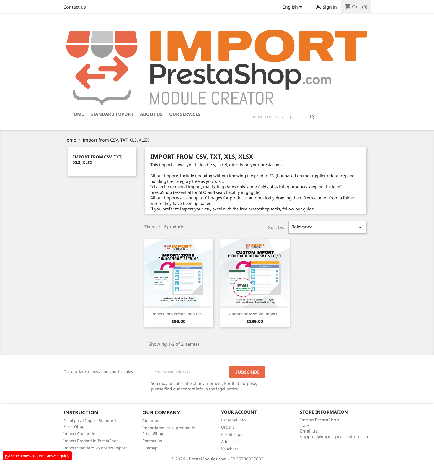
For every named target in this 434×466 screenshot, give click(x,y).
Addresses (231, 441)
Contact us (74, 7)
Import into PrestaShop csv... (178, 313)
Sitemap (149, 448)
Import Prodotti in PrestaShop (91, 440)
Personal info (233, 420)
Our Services (184, 114)
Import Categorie (79, 433)
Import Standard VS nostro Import (95, 448)
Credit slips (231, 434)
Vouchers (229, 448)
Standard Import (112, 114)
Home (77, 114)
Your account (239, 412)
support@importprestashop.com (335, 436)
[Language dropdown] (293, 7)
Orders (227, 427)
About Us (151, 114)
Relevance (327, 227)
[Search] (283, 116)
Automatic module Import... (254, 313)
